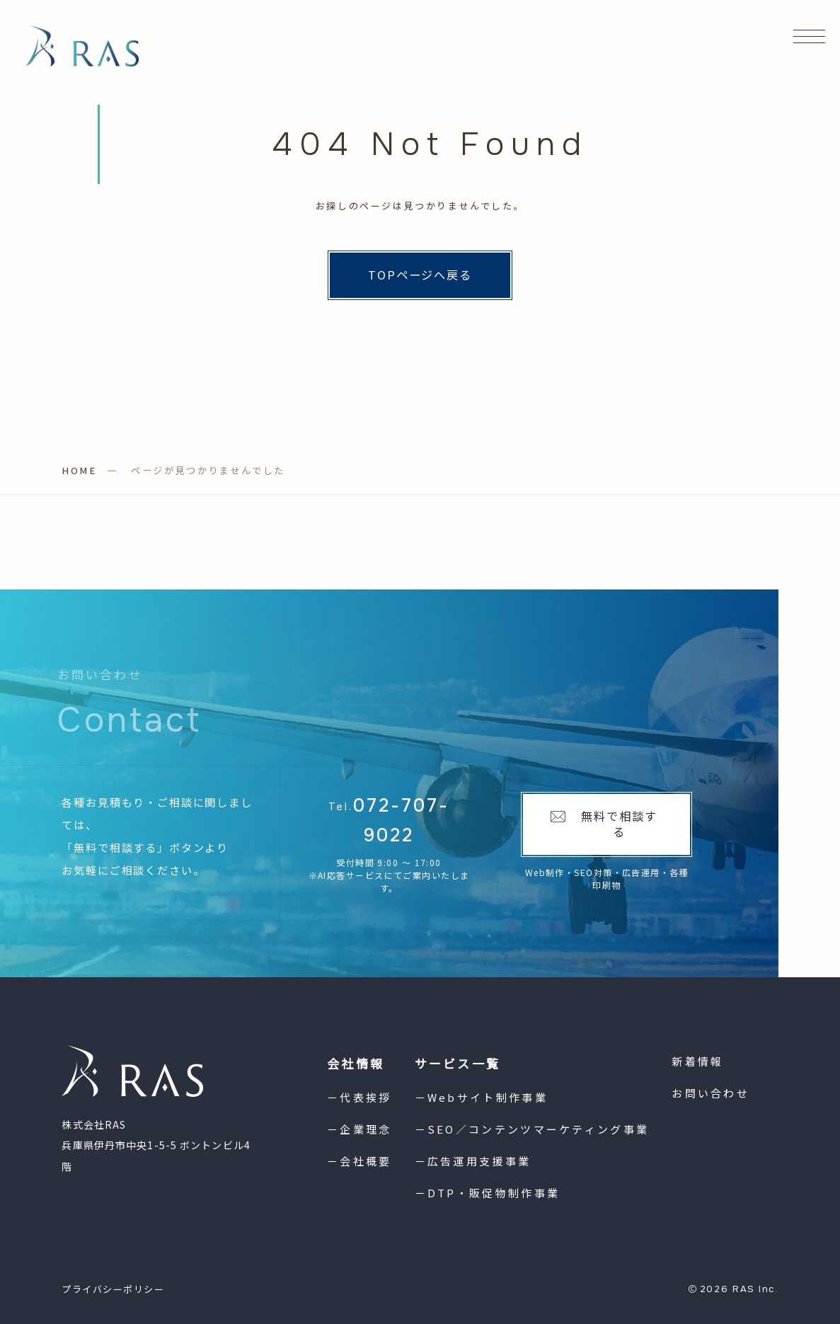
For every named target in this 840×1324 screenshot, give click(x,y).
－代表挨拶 (359, 1097)
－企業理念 (359, 1129)
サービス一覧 (458, 1063)
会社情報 (355, 1063)
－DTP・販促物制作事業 (487, 1192)
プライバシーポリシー (113, 1289)
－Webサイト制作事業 (481, 1097)
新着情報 (697, 1061)
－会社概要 (359, 1160)
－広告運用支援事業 (473, 1160)
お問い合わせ (710, 1093)
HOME (79, 470)
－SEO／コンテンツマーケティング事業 (532, 1129)
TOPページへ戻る (420, 274)
